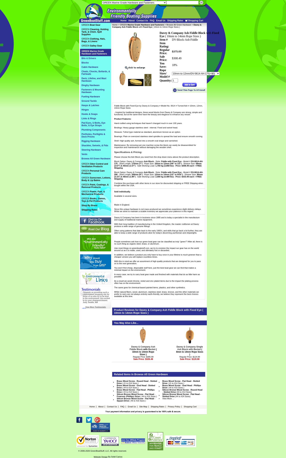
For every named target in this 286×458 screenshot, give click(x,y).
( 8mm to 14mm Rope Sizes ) (189, 351)
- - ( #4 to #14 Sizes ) (136, 386)
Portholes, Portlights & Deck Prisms (93, 135)
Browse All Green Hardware (179, 25)
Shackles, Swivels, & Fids (95, 145)
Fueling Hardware (91, 96)
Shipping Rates (175, 20)
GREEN (142, 25)
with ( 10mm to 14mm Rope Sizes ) (143, 351)
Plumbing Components (93, 130)
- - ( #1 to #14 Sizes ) (137, 382)
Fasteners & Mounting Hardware (93, 91)
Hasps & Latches (90, 105)
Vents (84, 154)
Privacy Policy (174, 406)
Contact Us (142, 20)
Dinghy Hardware (91, 85)
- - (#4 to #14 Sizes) (182, 391)
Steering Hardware (91, 150)
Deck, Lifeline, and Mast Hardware (94, 79)
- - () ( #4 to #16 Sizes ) (137, 395)
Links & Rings (89, 118)
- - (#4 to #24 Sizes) (181, 395)
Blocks (85, 62)
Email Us (160, 20)
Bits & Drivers (89, 58)
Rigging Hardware (91, 141)
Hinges (85, 109)
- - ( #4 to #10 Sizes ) (181, 386)
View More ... (168, 398)
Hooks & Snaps (90, 114)
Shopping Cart (194, 20)
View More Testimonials (95, 307)
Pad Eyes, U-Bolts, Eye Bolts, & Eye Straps (93, 124)
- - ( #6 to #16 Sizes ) (136, 399)
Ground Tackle (89, 101)
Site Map (143, 406)
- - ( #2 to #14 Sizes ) (136, 391)
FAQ (152, 20)
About (131, 20)
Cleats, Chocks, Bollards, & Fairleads (96, 72)
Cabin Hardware (90, 67)
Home (123, 20)
